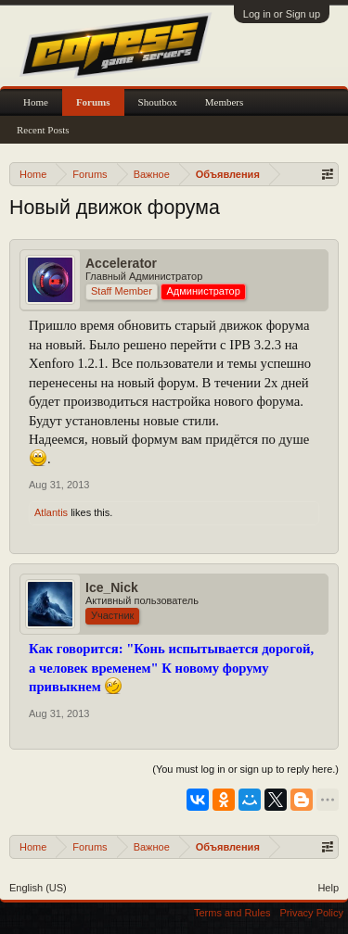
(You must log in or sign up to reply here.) (245, 769)
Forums (93, 101)
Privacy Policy (311, 912)
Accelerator (121, 263)
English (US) (38, 887)
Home (35, 101)
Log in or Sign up (281, 13)
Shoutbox (157, 101)
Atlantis (51, 512)
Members (224, 101)
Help (328, 887)
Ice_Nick (111, 587)
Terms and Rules (232, 912)
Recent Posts (43, 129)
